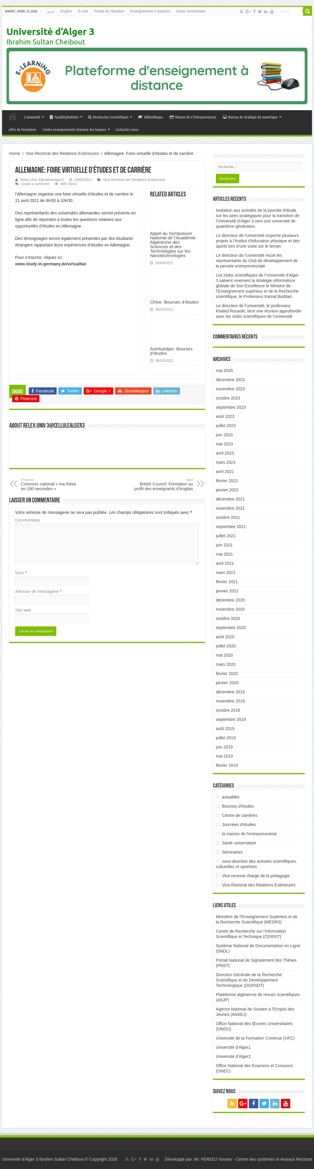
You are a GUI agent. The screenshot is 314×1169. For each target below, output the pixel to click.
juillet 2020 (226, 646)
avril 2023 (225, 453)
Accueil (12, 116)
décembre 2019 (230, 691)
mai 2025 (224, 370)
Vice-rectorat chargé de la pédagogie (256, 875)
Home (14, 153)
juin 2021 (224, 545)
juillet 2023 (226, 425)
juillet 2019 (226, 737)
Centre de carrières (239, 815)
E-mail (83, 11)
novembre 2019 (230, 701)
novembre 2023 (230, 389)
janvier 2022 (227, 490)
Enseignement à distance (150, 11)
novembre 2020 (230, 609)
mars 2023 (225, 462)
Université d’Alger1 (233, 1047)
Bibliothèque (150, 117)
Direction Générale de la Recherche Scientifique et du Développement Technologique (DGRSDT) (249, 980)
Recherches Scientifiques (108, 117)
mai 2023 (224, 444)
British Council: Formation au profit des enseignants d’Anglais (162, 484)
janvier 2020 (227, 682)
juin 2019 (224, 747)
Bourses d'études (238, 806)
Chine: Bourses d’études (174, 301)
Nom (21, 572)
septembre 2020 (231, 627)
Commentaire (27, 520)
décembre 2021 (230, 499)
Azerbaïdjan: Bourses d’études (171, 351)
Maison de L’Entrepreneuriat (193, 117)
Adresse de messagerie (38, 591)
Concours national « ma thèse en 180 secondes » (51, 484)
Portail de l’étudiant (109, 11)
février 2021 (227, 581)
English (66, 11)
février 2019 (227, 765)
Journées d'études (239, 824)
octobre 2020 (228, 618)
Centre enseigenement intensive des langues (74, 129)
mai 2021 (224, 554)
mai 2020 (224, 655)
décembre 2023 (230, 379)
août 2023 (225, 416)
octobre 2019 (228, 710)
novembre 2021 (230, 508)
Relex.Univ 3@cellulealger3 (41, 180)
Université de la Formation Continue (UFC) (255, 1038)
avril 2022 (225, 471)
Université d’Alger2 (233, 1056)
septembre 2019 (231, 719)
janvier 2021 (227, 590)
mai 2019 (224, 756)
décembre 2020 (230, 600)
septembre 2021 (231, 526)
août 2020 (225, 636)
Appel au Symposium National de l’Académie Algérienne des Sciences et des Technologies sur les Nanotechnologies (172, 244)
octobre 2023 (228, 398)
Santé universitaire (190, 11)
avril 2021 (225, 563)
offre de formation (22, 129)
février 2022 (227, 480)
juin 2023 (224, 434)
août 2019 (225, 728)
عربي (51, 11)
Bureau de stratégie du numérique (250, 117)
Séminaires (232, 852)
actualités (230, 797)
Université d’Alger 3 (50, 31)
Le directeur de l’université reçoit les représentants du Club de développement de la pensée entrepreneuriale (257, 260)
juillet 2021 (226, 535)
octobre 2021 (228, 517)
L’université (32, 117)
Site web (23, 610)
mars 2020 (225, 664)
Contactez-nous (127, 129)
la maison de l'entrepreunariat (249, 833)
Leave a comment (35, 184)
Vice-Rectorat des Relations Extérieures (62, 153)
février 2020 (227, 673)
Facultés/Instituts (64, 117)
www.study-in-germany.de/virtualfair (50, 264)
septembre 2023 (231, 407)
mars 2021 (225, 572)
